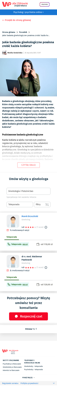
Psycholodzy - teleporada (33, 393)
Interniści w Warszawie (11, 394)
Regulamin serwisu (10, 407)
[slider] (31, 227)
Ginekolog (26, 220)
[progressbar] (21, 251)
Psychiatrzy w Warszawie (12, 388)
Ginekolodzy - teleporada (33, 390)
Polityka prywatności (29, 407)
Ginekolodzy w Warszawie (12, 391)
